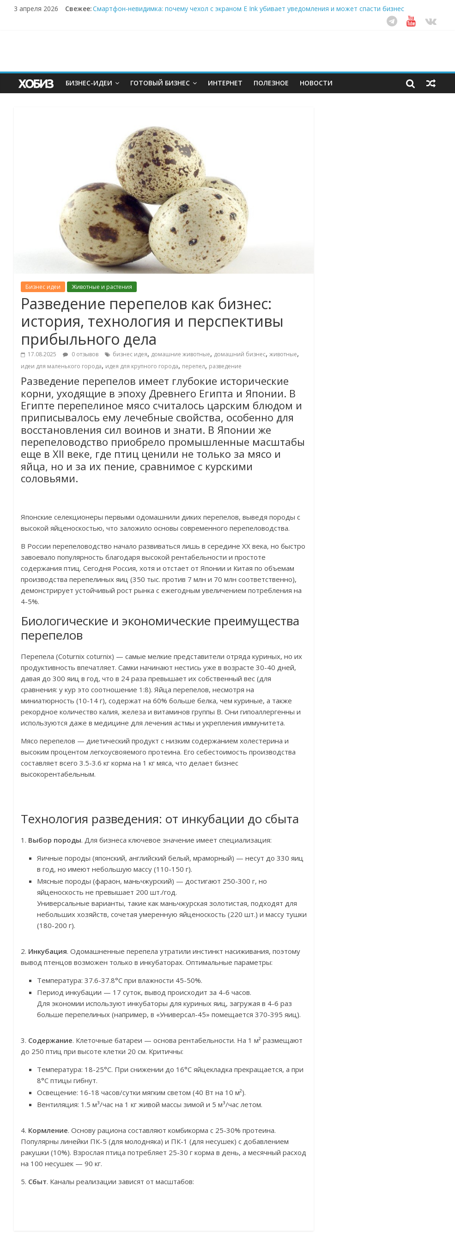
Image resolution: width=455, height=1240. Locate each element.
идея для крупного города (141, 366)
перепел (193, 366)
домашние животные (180, 354)
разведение (225, 366)
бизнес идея (130, 354)
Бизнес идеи (43, 287)
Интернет (225, 82)
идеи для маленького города (61, 366)
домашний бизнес (240, 354)
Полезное (271, 82)
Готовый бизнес (160, 82)
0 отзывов (80, 354)
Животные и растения (102, 287)
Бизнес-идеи (89, 82)
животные (283, 354)
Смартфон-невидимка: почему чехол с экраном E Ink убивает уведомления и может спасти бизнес (248, 8)
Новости (316, 82)
